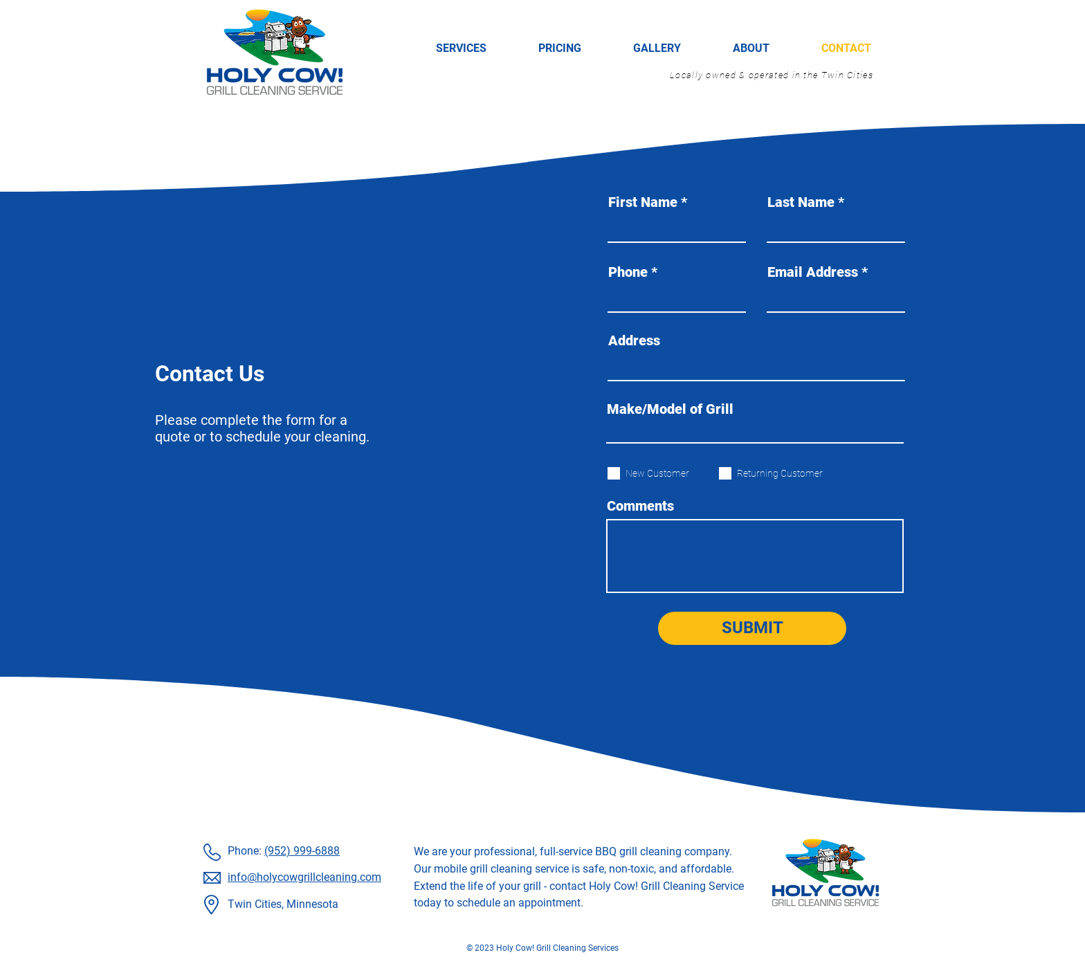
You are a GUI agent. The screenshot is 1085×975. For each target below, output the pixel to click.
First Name (642, 202)
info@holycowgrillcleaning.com (304, 877)
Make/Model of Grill (670, 409)
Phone (628, 272)
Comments (640, 506)
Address (634, 340)
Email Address (812, 272)
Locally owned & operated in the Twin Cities (771, 75)
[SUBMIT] (752, 628)
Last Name (801, 202)
